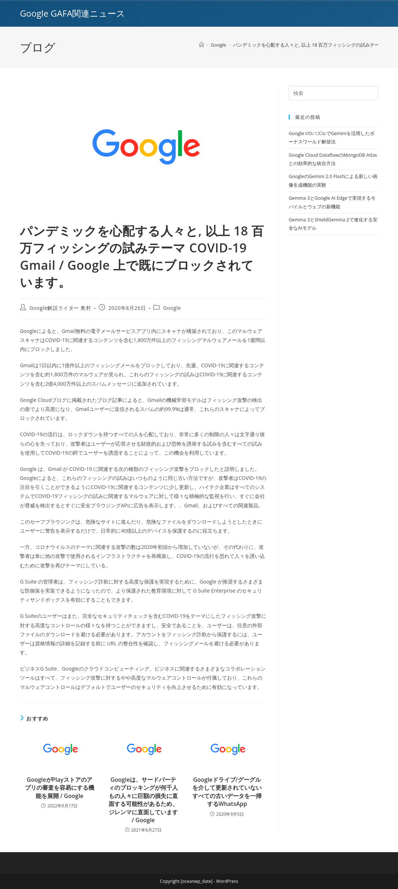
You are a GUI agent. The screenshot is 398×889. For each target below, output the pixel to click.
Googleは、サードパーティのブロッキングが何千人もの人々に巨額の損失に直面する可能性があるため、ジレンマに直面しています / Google (143, 800)
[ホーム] (201, 45)
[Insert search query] (333, 93)
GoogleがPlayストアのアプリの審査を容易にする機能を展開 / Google (59, 788)
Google (172, 307)
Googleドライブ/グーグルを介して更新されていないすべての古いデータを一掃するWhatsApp (227, 792)
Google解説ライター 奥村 (60, 307)
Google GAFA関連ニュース (72, 13)
